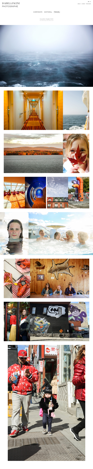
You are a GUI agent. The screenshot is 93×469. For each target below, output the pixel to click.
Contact (83, 3)
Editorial (48, 12)
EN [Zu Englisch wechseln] (90, 1)
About (79, 3)
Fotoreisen (88, 3)
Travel (57, 12)
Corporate (37, 12)
